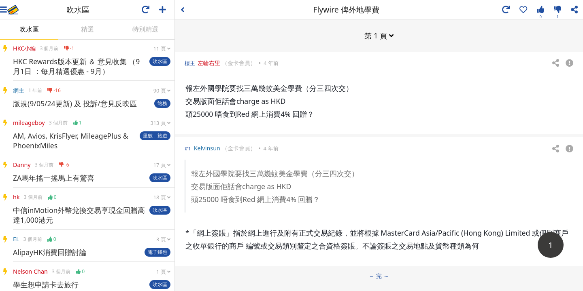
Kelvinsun (207, 148)
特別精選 (145, 29)
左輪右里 (209, 62)
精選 (87, 29)
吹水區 (29, 29)
